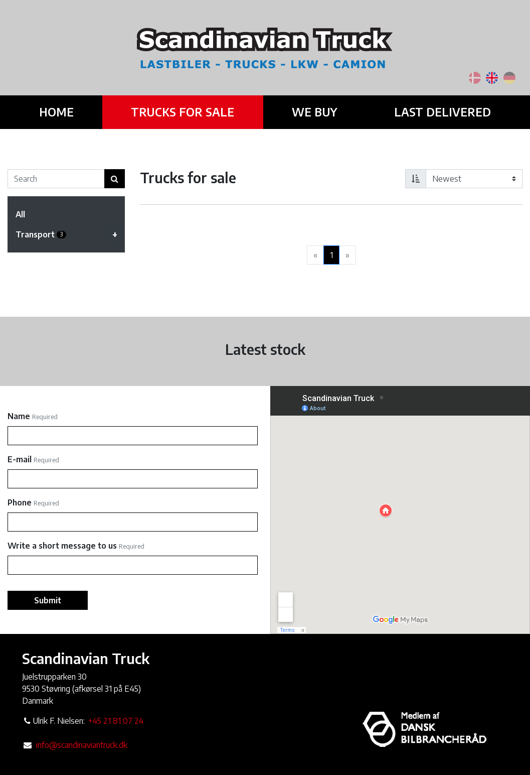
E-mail (20, 459)
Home (60, 112)
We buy (312, 112)
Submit (47, 600)
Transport (70, 234)
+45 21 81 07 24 (115, 721)
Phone (20, 502)
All (20, 214)
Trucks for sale (184, 112)
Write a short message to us (62, 546)
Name (19, 416)
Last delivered (438, 112)
